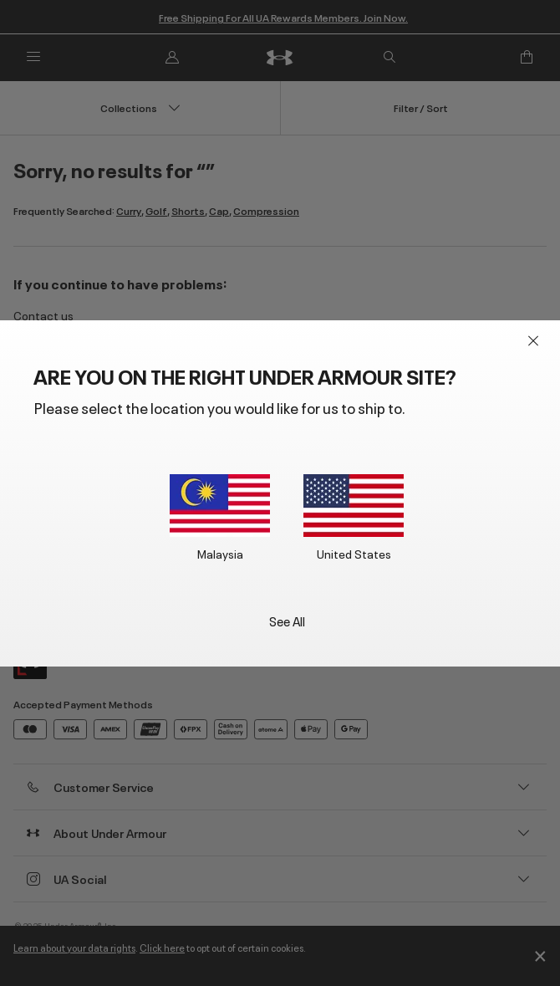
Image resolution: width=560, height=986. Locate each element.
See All (287, 620)
